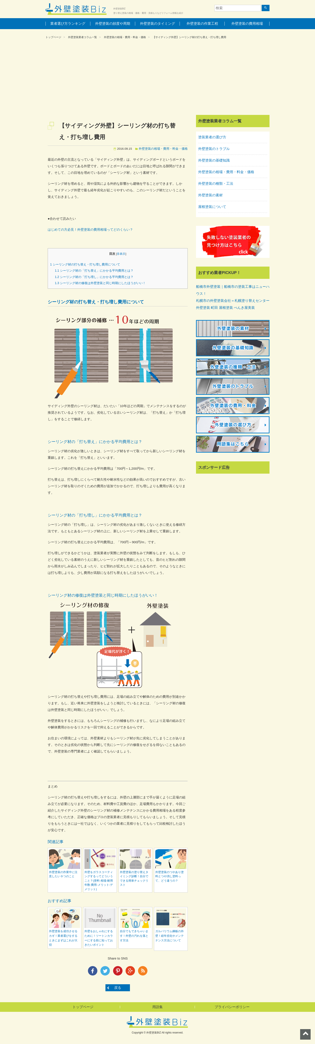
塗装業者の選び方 (212, 137)
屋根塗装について (212, 207)
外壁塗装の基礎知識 (214, 160)
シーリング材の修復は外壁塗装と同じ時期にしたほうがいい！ (100, 283)
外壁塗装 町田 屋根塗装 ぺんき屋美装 (225, 307)
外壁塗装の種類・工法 (215, 183)
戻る (117, 988)
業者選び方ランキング (67, 23)
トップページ (53, 37)
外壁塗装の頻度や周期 (112, 23)
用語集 (157, 1007)
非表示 (121, 253)
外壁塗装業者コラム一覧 (82, 37)
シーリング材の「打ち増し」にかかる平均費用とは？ (94, 277)
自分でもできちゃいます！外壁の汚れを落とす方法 (134, 936)
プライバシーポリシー (232, 1007)
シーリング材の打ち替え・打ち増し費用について (85, 264)
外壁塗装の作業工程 (202, 23)
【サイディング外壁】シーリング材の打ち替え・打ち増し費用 (189, 37)
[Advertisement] (157, 77)
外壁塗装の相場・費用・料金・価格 (125, 37)
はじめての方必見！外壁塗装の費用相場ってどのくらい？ (90, 229)
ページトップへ (305, 1034)
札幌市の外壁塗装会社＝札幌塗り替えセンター (233, 300)
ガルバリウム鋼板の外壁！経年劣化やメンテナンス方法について (169, 936)
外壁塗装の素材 (210, 195)
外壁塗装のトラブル (214, 149)
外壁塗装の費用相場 (247, 23)
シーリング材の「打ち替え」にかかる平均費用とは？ (94, 270)
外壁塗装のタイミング (157, 23)
